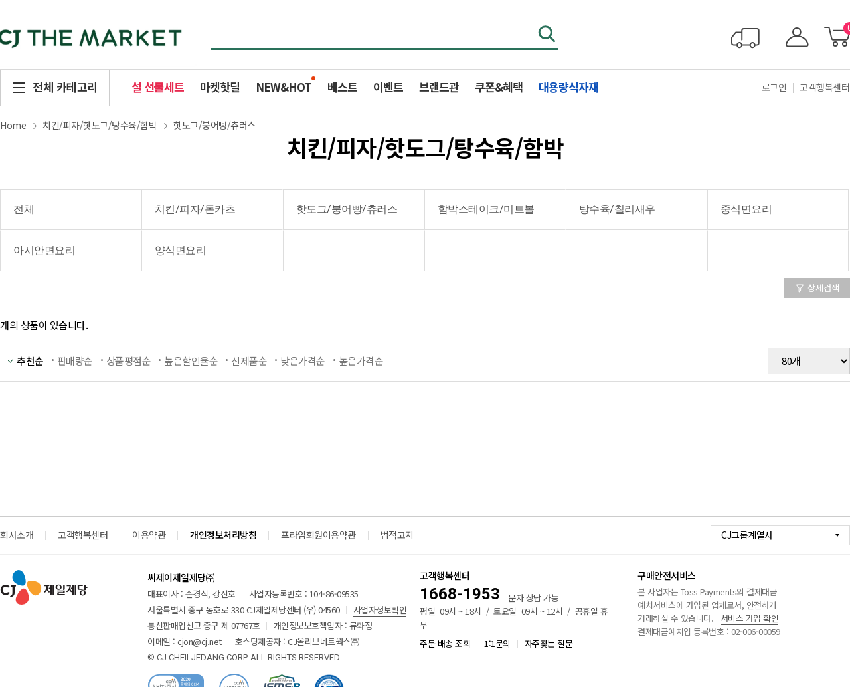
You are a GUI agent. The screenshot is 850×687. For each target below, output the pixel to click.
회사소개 (16, 534)
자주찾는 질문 (549, 643)
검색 (548, 35)
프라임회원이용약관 (318, 534)
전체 (23, 209)
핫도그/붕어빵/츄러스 (214, 125)
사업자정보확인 (380, 609)
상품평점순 (128, 360)
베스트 (342, 86)
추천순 (30, 360)
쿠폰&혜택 (499, 86)
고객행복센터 (83, 534)
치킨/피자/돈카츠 (195, 209)
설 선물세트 (157, 86)
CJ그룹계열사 (747, 534)
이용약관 (148, 534)
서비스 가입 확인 (750, 618)
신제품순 (249, 360)
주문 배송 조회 (445, 643)
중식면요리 (746, 209)
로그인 (774, 87)
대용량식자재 (568, 86)
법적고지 (397, 534)
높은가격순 (361, 360)
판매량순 (75, 360)
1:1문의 (497, 643)
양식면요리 (181, 250)
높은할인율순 (191, 360)
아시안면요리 (44, 250)
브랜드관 (439, 86)
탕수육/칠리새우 (617, 209)
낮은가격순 (302, 360)
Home (13, 125)
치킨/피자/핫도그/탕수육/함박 (99, 125)
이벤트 (388, 86)
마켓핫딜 (220, 86)
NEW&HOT (283, 86)
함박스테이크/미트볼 (486, 209)
